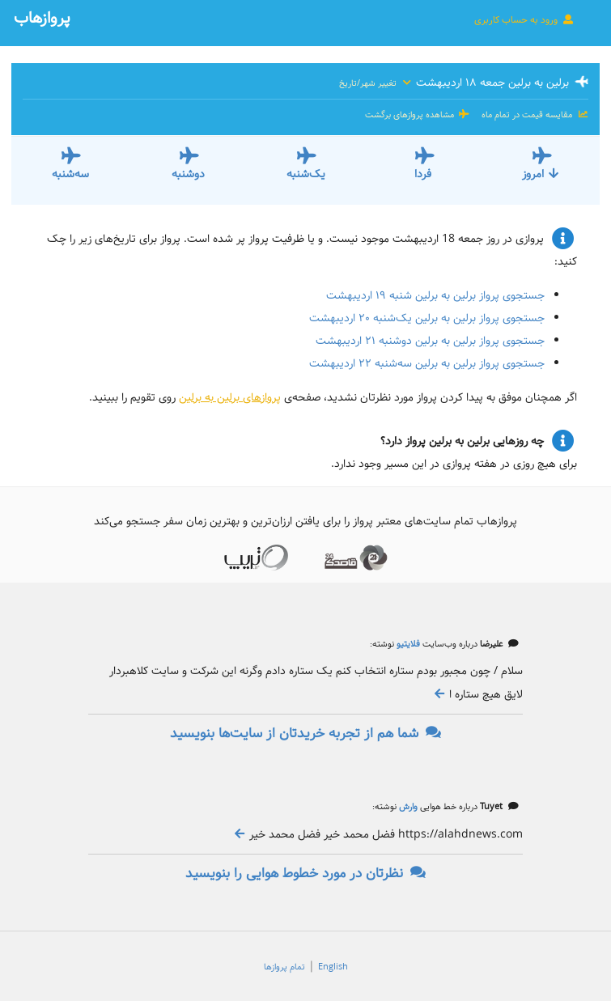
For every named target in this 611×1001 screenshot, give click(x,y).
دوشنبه (188, 174)
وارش (407, 807)
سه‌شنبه (70, 174)
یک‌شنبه (305, 174)
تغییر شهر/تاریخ (376, 83)
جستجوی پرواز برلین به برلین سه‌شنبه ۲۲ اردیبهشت (427, 363)
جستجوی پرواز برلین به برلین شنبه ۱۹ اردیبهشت (435, 295)
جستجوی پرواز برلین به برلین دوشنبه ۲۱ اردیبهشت (430, 341)
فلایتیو (407, 644)
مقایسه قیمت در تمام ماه (533, 115)
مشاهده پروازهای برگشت (417, 115)
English (333, 967)
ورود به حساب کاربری (524, 19)
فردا (422, 174)
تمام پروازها (284, 967)
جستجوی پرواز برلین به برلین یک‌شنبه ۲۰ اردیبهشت (427, 318)
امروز (541, 174)
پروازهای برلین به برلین (230, 397)
